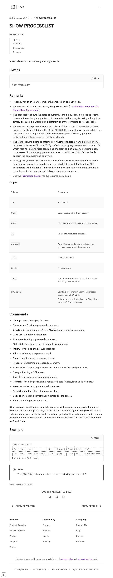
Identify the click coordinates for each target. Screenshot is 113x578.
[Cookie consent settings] (3, 574)
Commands (18, 48)
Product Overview (17, 528)
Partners (80, 545)
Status (12, 550)
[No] (56, 501)
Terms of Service (84, 563)
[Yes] (49, 501)
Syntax (16, 39)
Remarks (17, 43)
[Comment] (63, 501)
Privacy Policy (67, 563)
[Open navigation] (100, 7)
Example (17, 52)
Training (46, 545)
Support (13, 545)
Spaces (46, 534)
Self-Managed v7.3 (18, 18)
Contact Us (81, 528)
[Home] (17, 7)
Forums (46, 528)
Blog (78, 534)
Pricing (12, 539)
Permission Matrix (31, 176)
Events (46, 539)
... (32, 18)
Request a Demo (17, 534)
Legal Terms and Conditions (85, 573)
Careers (79, 539)
